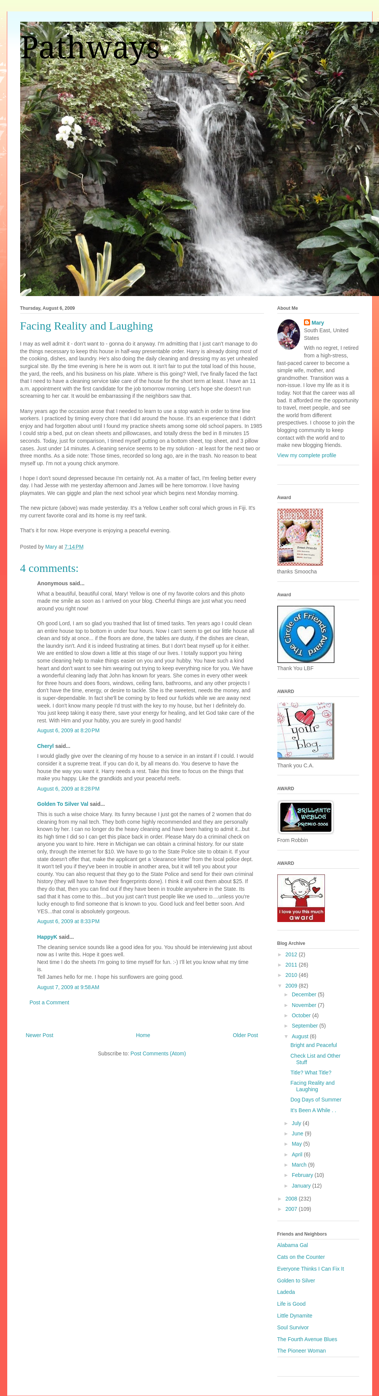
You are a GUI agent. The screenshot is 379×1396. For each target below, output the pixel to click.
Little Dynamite (295, 1316)
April (298, 1154)
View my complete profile (306, 455)
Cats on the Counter (301, 1257)
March (300, 1165)
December (305, 994)
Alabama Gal (292, 1245)
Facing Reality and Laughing (312, 1086)
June (298, 1133)
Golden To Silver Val (62, 804)
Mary (318, 323)
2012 (292, 954)
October (302, 1015)
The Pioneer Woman (301, 1351)
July (297, 1123)
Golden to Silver (296, 1281)
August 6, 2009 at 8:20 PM (68, 730)
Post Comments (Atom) (158, 1053)
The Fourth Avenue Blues (307, 1339)
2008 (292, 1199)
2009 (292, 986)
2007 (292, 1209)
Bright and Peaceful (313, 1045)
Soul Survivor (293, 1327)
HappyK (47, 937)
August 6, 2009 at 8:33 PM (68, 921)
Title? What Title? (310, 1072)
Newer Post (39, 1035)
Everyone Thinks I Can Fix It (310, 1269)
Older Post (245, 1035)
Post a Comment (49, 1002)
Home (143, 1035)
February (303, 1175)
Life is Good (291, 1304)
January (302, 1186)
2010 (292, 975)
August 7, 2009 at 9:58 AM (68, 987)
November (305, 1005)
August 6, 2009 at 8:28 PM (68, 789)
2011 (292, 965)
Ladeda (286, 1292)
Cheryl (45, 746)
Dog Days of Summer (315, 1100)
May (297, 1144)
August (301, 1036)
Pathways (90, 48)
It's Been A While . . (313, 1110)
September (305, 1026)
